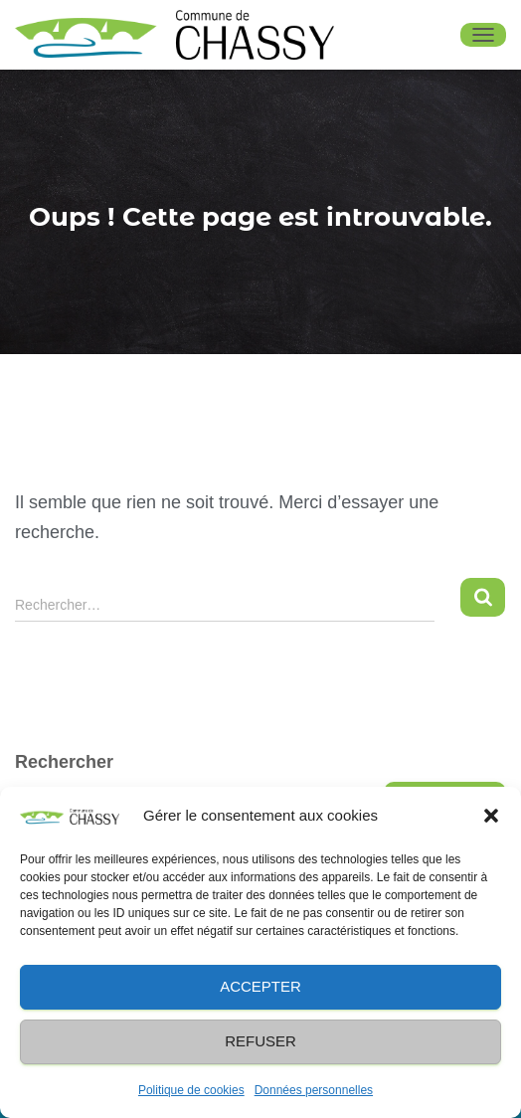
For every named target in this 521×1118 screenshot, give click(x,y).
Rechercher (64, 762)
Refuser (260, 1040)
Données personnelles (314, 1090)
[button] (491, 816)
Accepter (260, 986)
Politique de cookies (191, 1090)
